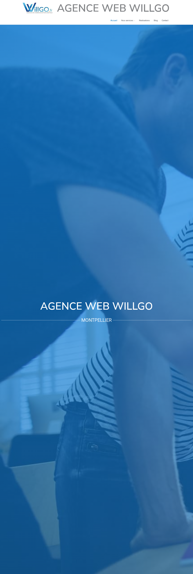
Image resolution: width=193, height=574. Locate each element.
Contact (165, 20)
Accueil (114, 20)
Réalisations (144, 20)
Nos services (127, 20)
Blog (156, 20)
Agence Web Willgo (113, 8)
